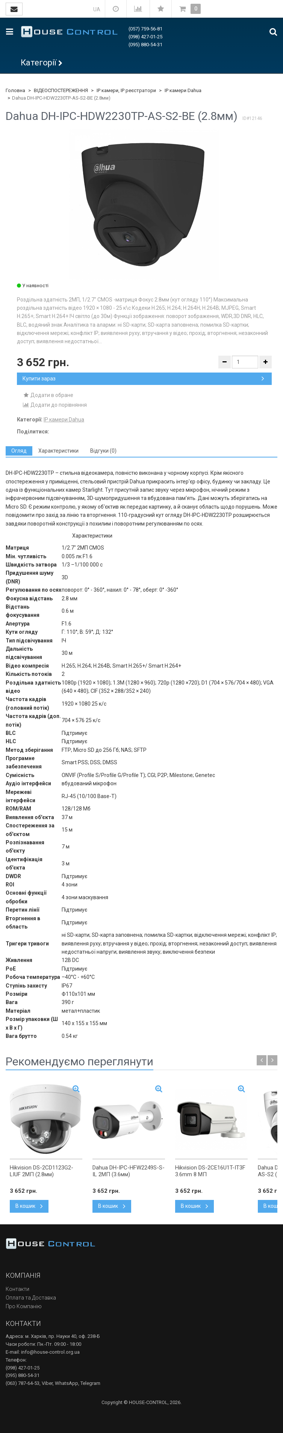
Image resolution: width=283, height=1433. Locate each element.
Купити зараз (143, 379)
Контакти (17, 1289)
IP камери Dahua (183, 90)
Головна (15, 90)
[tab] (19, 451)
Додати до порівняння (55, 405)
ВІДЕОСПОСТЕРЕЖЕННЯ (61, 90)
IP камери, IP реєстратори (126, 90)
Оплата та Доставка (31, 1298)
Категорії (38, 62)
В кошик (29, 1206)
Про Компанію (24, 1306)
